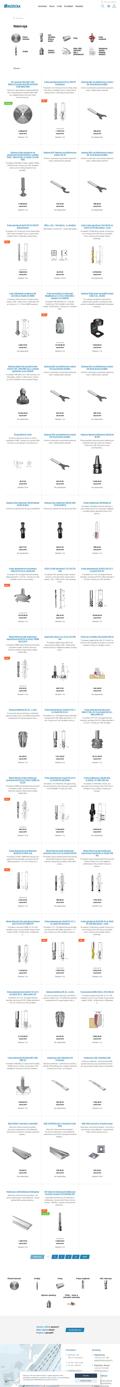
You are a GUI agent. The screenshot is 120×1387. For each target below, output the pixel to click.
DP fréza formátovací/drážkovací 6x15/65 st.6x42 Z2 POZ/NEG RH (60, 1192)
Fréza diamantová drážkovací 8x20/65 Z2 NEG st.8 (23, 851)
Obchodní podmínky (102, 1383)
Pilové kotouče (26, 38)
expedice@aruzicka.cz (103, 1360)
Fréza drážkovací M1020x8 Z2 (97, 502)
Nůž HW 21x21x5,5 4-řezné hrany (97, 1123)
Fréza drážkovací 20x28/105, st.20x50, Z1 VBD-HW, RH (97, 778)
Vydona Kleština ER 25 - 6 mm (60, 991)
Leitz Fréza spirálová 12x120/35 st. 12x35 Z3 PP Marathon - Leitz (97, 226)
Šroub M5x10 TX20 (22, 434)
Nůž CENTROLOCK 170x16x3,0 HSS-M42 (60, 1124)
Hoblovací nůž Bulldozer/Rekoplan (22, 1191)
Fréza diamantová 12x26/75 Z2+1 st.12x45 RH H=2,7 (60, 710)
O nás (59, 6)
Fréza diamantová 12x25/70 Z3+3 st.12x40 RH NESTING (60, 778)
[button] (17, 68)
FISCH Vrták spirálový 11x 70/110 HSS (59, 569)
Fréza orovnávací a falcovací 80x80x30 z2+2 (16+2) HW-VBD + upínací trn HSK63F (60, 295)
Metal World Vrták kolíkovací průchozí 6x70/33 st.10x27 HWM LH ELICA (22, 780)
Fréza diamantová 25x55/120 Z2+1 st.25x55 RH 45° (97, 569)
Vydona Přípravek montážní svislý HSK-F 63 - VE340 (97, 294)
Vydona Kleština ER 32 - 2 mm (23, 709)
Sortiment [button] (42, 6)
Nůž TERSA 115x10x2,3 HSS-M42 (23, 1123)
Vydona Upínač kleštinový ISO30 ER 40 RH (97, 435)
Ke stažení (68, 6)
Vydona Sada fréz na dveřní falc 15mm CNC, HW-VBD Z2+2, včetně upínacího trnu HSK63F (23, 368)
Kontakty (79, 6)
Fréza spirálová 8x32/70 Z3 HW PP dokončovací (23, 226)
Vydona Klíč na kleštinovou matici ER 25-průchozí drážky (60, 435)
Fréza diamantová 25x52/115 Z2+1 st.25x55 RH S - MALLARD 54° (23, 993)
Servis (52, 6)
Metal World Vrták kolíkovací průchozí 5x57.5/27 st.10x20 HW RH (60, 851)
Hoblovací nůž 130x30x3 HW (97, 1057)
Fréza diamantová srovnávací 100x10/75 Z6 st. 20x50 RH (23, 569)
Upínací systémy (51, 51)
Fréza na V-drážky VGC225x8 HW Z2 (97, 636)
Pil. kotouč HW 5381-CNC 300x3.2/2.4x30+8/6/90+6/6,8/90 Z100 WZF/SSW (23, 84)
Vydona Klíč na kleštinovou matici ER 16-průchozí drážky (97, 153)
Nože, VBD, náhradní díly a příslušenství (78, 51)
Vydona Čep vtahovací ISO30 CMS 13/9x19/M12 (60, 503)
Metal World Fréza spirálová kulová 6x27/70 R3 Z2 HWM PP (23, 922)
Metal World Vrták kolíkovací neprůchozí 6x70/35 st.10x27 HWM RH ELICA (23, 639)
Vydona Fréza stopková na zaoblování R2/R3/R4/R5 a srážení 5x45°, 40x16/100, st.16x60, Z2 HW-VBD (23, 156)
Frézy (75, 38)
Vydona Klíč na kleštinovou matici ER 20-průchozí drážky (97, 83)
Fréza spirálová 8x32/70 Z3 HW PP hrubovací (60, 83)
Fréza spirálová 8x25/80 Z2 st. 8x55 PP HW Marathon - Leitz (97, 922)
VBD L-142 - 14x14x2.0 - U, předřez (60, 225)
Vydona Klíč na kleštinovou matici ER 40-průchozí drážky (97, 367)
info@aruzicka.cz (75, 1370)
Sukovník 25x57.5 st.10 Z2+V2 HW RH (60, 637)
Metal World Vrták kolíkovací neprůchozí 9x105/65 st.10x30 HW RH (97, 853)
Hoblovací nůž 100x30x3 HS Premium (60, 1058)
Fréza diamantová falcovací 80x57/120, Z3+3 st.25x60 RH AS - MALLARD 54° (97, 712)
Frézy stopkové (102, 38)
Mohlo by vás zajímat (103, 1380)
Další (84, 1257)
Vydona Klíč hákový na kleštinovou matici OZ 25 (59, 153)
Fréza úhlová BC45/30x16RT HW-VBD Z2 (23, 1058)
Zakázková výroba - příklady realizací (103, 51)
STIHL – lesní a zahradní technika (71, 1296)
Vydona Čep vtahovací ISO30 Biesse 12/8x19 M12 (22, 503)
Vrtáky (25, 51)
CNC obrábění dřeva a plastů (51, 38)
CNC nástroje (106, 1278)
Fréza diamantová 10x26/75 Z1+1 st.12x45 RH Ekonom (60, 922)
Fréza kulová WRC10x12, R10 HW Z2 (97, 991)
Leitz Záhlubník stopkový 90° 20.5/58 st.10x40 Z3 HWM (23, 294)
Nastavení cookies (85, 1380)
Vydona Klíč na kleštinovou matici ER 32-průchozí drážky (60, 367)
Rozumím (86, 1375)
